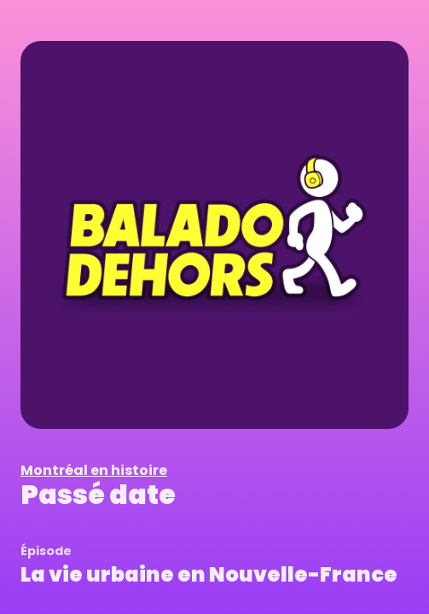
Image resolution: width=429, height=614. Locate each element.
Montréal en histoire (93, 470)
